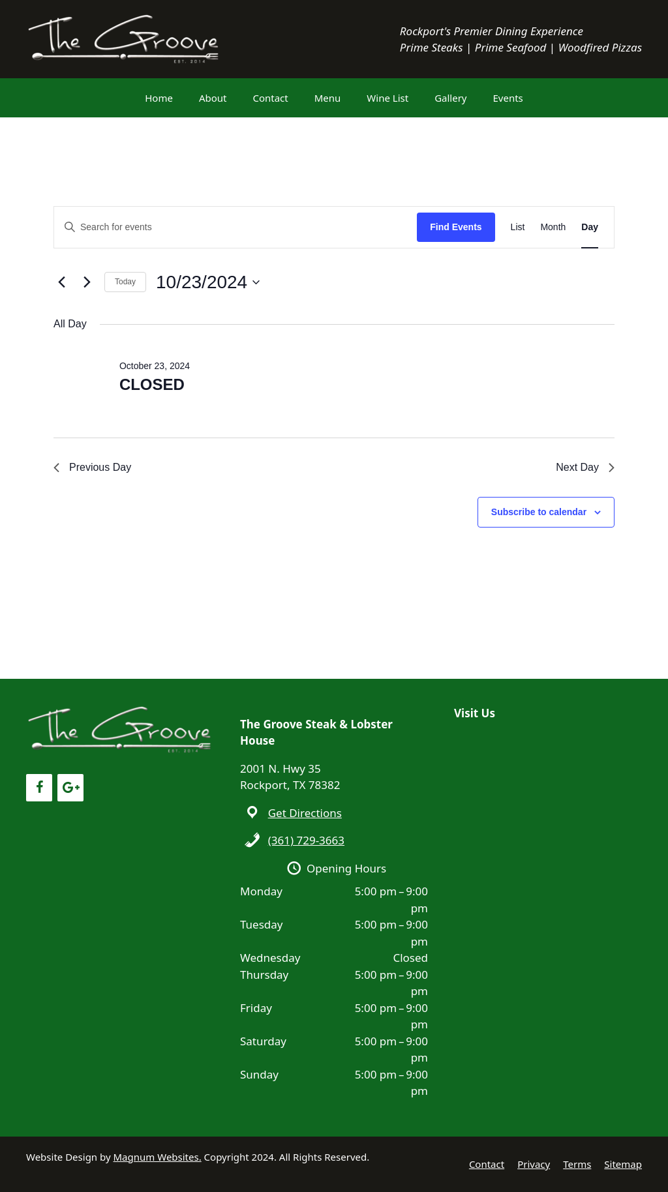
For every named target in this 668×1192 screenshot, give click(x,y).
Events (508, 97)
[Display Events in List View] (518, 227)
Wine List (387, 97)
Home (159, 97)
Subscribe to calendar (538, 512)
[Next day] (87, 282)
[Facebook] (39, 787)
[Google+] (70, 787)
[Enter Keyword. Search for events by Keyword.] (235, 227)
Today (125, 281)
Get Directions (305, 812)
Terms (577, 1163)
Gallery (450, 97)
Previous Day (92, 467)
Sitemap (623, 1163)
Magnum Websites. (158, 1156)
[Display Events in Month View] (553, 227)
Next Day (585, 467)
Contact (270, 97)
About (213, 97)
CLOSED (152, 384)
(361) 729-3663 (306, 840)
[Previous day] (61, 282)
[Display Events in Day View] (589, 227)
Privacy (533, 1163)
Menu (327, 97)
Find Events (455, 227)
